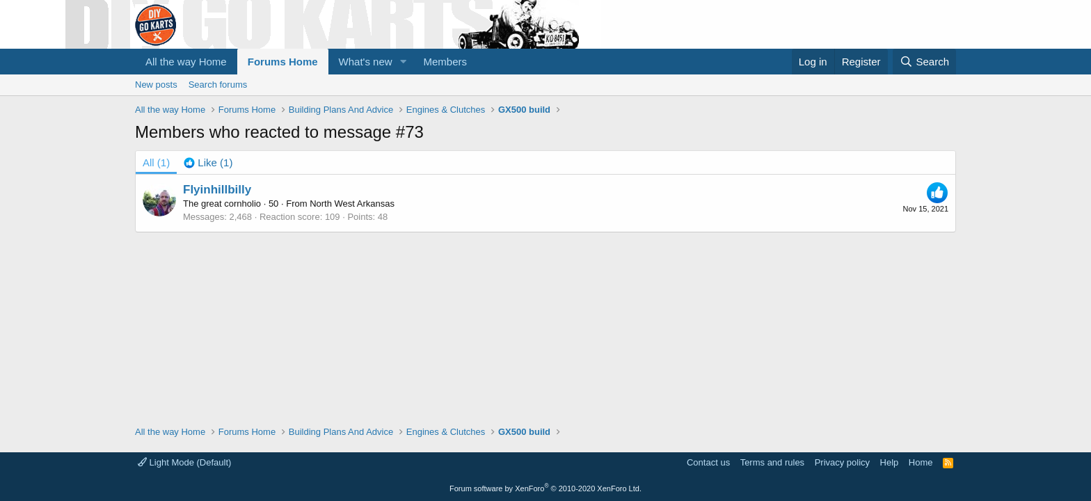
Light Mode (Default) (184, 462)
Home (921, 462)
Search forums (218, 84)
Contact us (708, 462)
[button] (403, 61)
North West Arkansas (352, 203)
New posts (156, 84)
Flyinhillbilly (217, 189)
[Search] (924, 61)
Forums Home (283, 61)
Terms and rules (772, 462)
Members (446, 61)
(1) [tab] (156, 162)
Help (889, 462)
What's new (365, 61)
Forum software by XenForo (545, 488)
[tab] (208, 162)
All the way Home (186, 61)
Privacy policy (842, 462)
